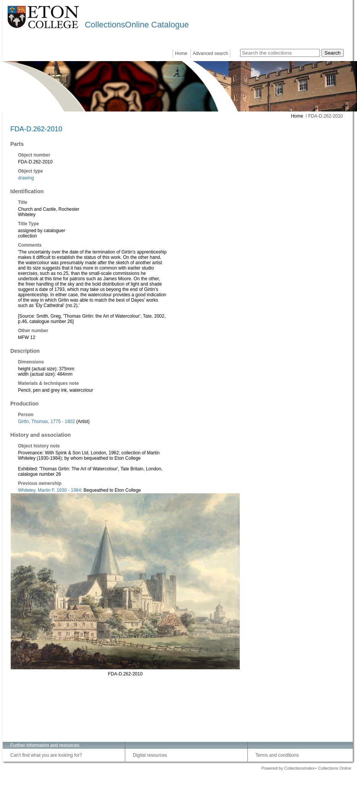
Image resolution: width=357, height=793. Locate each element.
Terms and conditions (277, 755)
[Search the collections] (280, 53)
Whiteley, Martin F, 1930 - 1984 (49, 490)
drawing (26, 178)
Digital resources (150, 755)
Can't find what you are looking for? (46, 755)
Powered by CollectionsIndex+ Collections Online (306, 768)
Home (181, 53)
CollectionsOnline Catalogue (137, 24)
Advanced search (210, 53)
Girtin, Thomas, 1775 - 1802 (46, 421)
